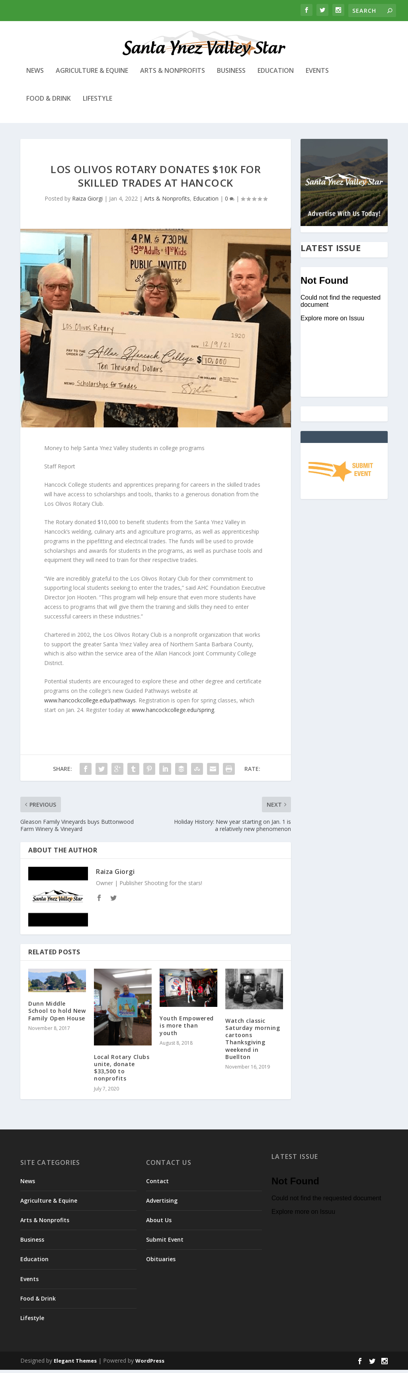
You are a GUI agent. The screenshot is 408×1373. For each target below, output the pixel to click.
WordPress (149, 1363)
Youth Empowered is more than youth (187, 1029)
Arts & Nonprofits (172, 74)
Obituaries (161, 1262)
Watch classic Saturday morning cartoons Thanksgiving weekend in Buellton (252, 1042)
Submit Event (165, 1242)
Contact (157, 1184)
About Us (159, 1223)
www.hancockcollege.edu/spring (173, 713)
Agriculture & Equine (92, 74)
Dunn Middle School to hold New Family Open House (57, 1014)
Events (317, 74)
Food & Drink (48, 102)
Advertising (162, 1203)
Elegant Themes (75, 1363)
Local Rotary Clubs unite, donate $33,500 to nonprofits (121, 1071)
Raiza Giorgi (87, 201)
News (35, 74)
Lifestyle (97, 102)
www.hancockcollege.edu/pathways (90, 703)
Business (231, 74)
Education (276, 74)
